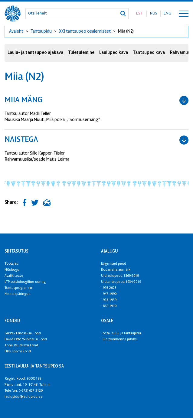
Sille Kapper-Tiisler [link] (47, 153)
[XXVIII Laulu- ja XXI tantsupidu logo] (13, 13)
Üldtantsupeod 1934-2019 (121, 282)
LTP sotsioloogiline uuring (25, 282)
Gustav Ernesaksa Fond (23, 333)
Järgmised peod (113, 264)
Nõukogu (12, 270)
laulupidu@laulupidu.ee (24, 397)
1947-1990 (108, 294)
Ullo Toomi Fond (18, 351)
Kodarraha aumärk (115, 270)
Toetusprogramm (18, 288)
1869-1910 (108, 306)
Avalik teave (14, 276)
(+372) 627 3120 (31, 391)
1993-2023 (108, 288)
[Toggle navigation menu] (183, 13)
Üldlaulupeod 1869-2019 (120, 276)
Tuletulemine (81, 53)
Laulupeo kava (113, 53)
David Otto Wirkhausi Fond (26, 339)
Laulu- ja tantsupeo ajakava (35, 53)
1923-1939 (108, 300)
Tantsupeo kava (149, 53)
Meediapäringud (18, 294)
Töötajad (11, 264)
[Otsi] (123, 13)
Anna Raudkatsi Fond (21, 345)
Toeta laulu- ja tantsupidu (121, 333)
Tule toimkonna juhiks (118, 339)
